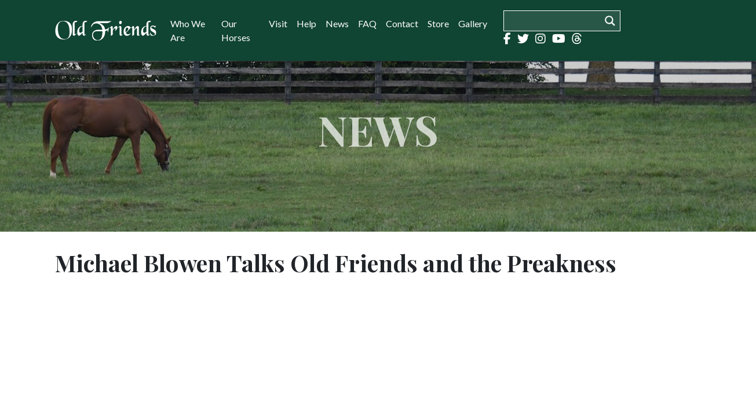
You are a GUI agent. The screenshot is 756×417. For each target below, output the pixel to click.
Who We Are (187, 30)
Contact (402, 23)
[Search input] (555, 21)
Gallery (472, 23)
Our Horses (235, 30)
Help (306, 23)
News (337, 23)
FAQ (367, 23)
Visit (278, 23)
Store (438, 23)
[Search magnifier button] (610, 21)
